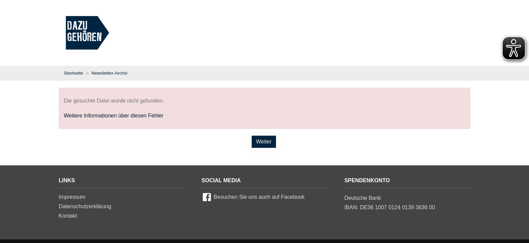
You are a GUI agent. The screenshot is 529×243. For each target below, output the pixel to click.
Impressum (72, 197)
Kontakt (68, 216)
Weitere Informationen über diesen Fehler (113, 115)
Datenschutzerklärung (85, 206)
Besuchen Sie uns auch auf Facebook (259, 197)
